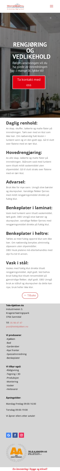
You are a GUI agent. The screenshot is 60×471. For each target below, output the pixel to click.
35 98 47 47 (16, 322)
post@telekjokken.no (17, 326)
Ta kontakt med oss (28, 82)
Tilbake (31, 295)
